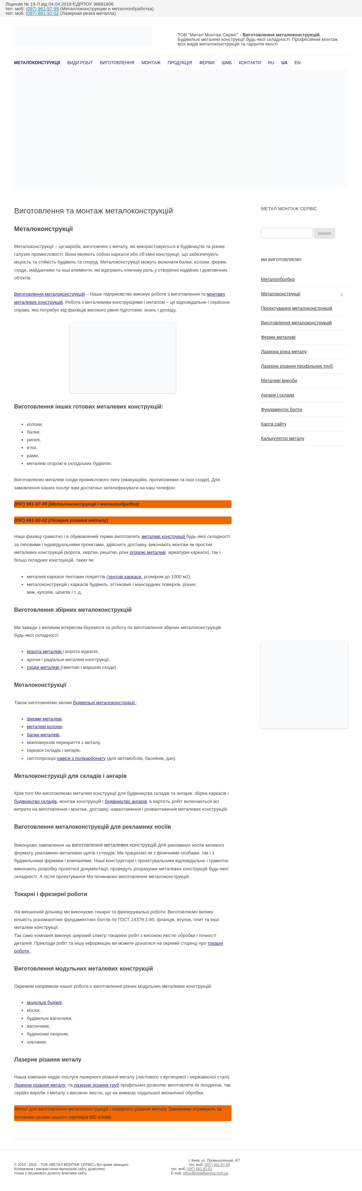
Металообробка (278, 279)
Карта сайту (273, 424)
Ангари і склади (277, 395)
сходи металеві (43, 667)
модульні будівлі (44, 1002)
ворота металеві (45, 651)
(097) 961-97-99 (42, 8)
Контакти (250, 62)
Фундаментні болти (281, 409)
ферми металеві (44, 718)
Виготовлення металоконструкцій (49, 294)
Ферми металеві (278, 337)
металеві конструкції (164, 536)
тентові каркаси (125, 576)
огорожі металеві (148, 552)
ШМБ (227, 62)
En (297, 62)
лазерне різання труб (96, 1085)
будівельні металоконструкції (104, 702)
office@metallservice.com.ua (205, 1173)
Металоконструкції (37, 62)
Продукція (180, 62)
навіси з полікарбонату (81, 758)
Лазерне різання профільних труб (297, 366)
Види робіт (80, 62)
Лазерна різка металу (284, 351)
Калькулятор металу (282, 438)
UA (284, 62)
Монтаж (150, 62)
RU (271, 62)
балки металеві (43, 734)
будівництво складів (35, 801)
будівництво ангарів (126, 801)
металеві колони (44, 726)
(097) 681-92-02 (42, 13)
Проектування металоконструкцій (296, 308)
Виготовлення (117, 62)
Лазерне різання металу (40, 1085)
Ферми (207, 62)
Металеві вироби (279, 380)
